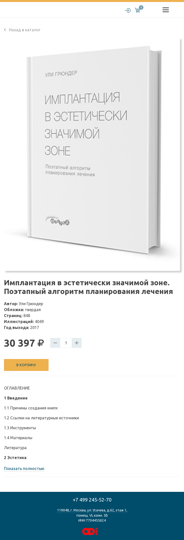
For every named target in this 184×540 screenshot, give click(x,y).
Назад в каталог (22, 30)
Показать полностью (24, 468)
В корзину (26, 365)
